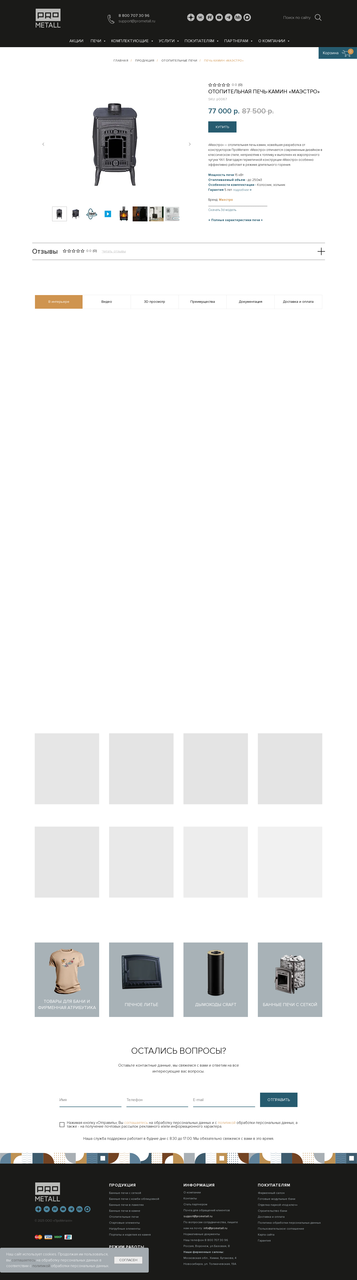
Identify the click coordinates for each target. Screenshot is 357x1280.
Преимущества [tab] (202, 302)
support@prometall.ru (137, 21)
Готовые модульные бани (276, 1199)
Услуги (167, 40)
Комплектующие (130, 40)
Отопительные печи (179, 61)
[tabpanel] (178, 409)
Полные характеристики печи (235, 220)
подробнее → (242, 190)
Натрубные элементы (124, 1229)
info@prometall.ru (215, 1228)
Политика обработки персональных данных (289, 1223)
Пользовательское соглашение (281, 1229)
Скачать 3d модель (222, 210)
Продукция (144, 61)
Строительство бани (272, 1211)
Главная (121, 61)
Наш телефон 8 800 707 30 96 (205, 1240)
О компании (272, 40)
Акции (76, 40)
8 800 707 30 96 (134, 15)
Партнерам (236, 40)
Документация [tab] (250, 302)
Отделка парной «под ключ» (278, 1205)
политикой (227, 1122)
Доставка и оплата (271, 1217)
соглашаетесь (136, 1122)
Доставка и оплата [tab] (298, 302)
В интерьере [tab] (58, 302)
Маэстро (226, 200)
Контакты (190, 1198)
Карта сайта (266, 1235)
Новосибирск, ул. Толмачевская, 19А (209, 1264)
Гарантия (264, 1241)
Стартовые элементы (124, 1223)
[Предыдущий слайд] (43, 144)
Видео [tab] (106, 302)
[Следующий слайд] (189, 144)
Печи (96, 40)
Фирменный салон (271, 1193)
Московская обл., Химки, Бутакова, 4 (209, 1258)
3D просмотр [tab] (154, 302)
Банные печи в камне (124, 1211)
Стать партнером (195, 1204)
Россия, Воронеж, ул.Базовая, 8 (206, 1246)
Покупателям (200, 40)
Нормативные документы (201, 1234)
